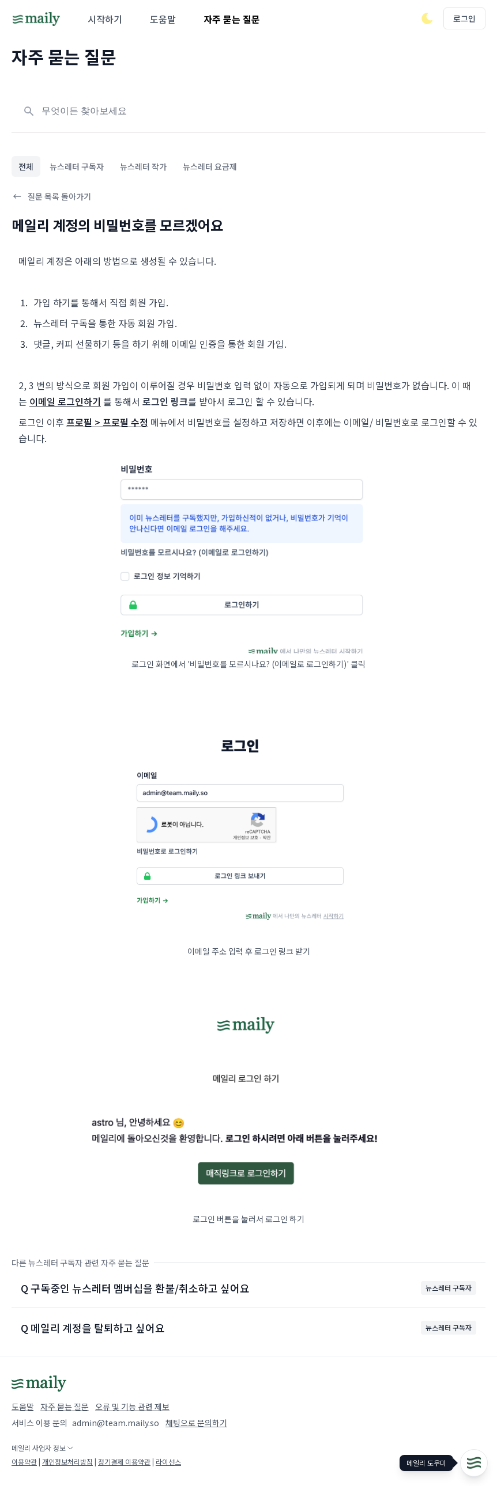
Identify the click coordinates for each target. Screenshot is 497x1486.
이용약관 (24, 1461)
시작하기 (105, 19)
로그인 (464, 18)
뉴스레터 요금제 (210, 166)
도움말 (163, 19)
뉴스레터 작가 (143, 166)
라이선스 (168, 1461)
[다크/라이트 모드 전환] (427, 18)
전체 (25, 166)
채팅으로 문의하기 (196, 1422)
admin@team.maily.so (115, 1422)
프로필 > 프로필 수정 (107, 422)
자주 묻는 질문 (232, 19)
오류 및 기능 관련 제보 (132, 1406)
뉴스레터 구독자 (77, 166)
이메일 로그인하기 (65, 401)
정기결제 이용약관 (124, 1461)
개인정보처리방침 (67, 1461)
